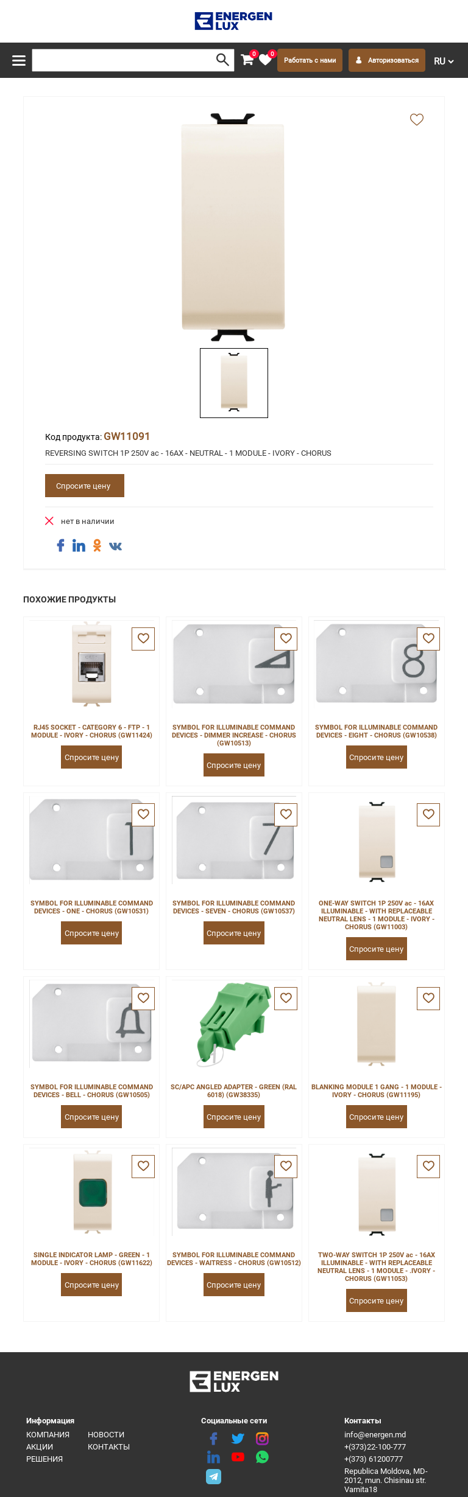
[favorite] (265, 60)
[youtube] (237, 1457)
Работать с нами (310, 61)
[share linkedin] (78, 546)
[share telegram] (213, 1476)
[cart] (247, 60)
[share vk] (115, 547)
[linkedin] (213, 1457)
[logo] (234, 21)
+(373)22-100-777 (375, 1446)
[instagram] (262, 1439)
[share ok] (97, 546)
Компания (47, 1434)
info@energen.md (375, 1434)
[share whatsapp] (262, 1457)
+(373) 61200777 (373, 1459)
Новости (106, 1434)
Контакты (109, 1446)
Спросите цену (83, 485)
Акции (39, 1446)
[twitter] (237, 1439)
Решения (44, 1459)
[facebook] (213, 1439)
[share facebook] (60, 546)
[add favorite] (417, 120)
